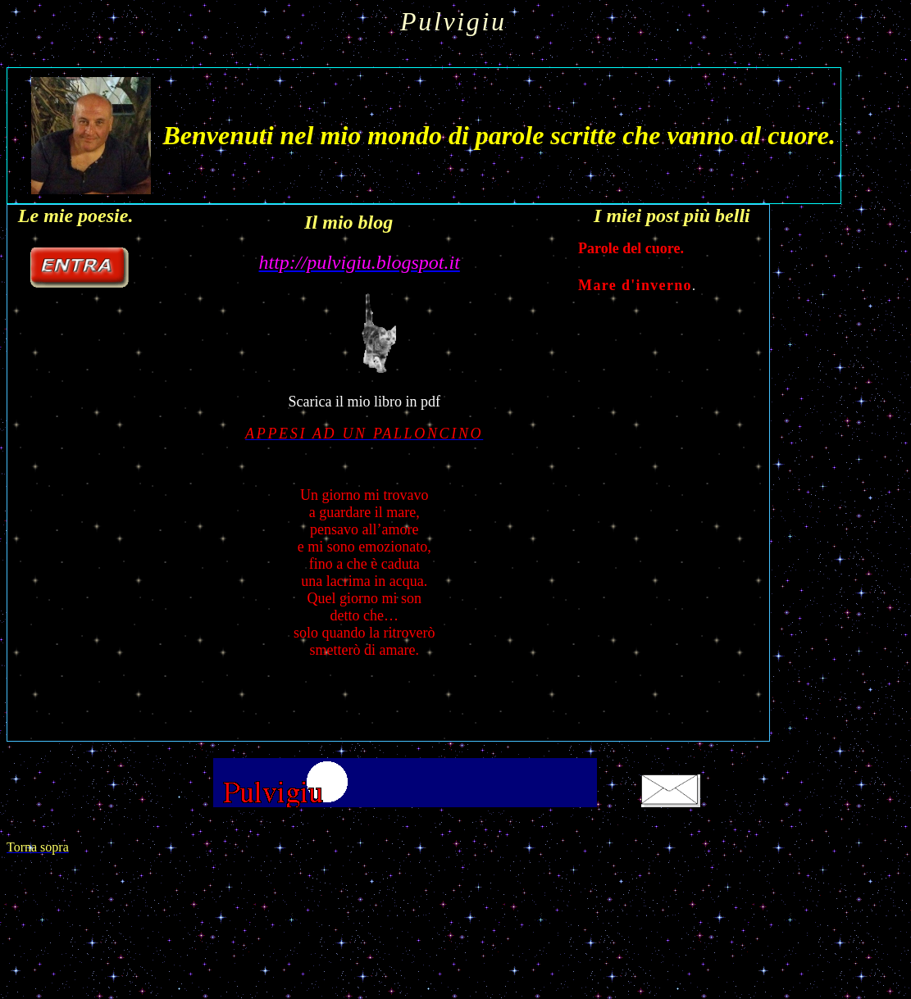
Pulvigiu (453, 21)
